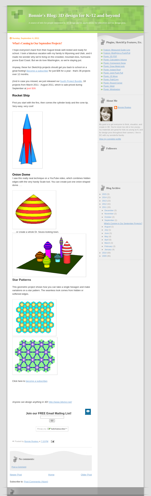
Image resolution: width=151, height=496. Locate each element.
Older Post (86, 474)
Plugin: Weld (108, 86)
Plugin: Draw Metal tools (114, 66)
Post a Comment (19, 467)
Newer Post (16, 474)
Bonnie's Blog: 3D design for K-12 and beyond (74, 15)
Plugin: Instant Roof (112, 70)
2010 (104, 253)
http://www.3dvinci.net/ (60, 402)
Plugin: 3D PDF (110, 56)
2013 (104, 201)
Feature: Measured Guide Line (116, 50)
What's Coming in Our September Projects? (123, 223)
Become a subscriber (37, 70)
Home (51, 474)
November (109, 214)
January (108, 249)
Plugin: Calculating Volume (115, 60)
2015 (104, 194)
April (106, 240)
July (106, 230)
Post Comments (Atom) (36, 481)
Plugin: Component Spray (114, 63)
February (108, 246)
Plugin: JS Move (110, 76)
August (107, 227)
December (109, 210)
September (109, 220)
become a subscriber (36, 381)
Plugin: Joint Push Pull (113, 73)
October (108, 217)
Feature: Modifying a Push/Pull (116, 53)
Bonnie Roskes (124, 107)
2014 (104, 197)
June (106, 233)
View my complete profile (110, 139)
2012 (104, 204)
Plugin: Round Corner (112, 83)
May (106, 236)
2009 (104, 256)
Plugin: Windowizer (111, 89)
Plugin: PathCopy (111, 79)
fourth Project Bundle (71, 81)
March (107, 243)
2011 (104, 207)
